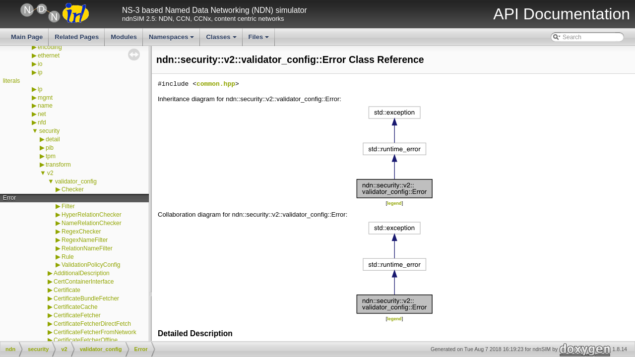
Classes (222, 39)
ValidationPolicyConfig (91, 264)
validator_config (76, 181)
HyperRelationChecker (92, 214)
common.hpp (215, 84)
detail (53, 139)
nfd (42, 122)
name (45, 105)
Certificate (67, 290)
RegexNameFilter (85, 240)
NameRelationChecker (92, 223)
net (42, 114)
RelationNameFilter (87, 248)
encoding (50, 47)
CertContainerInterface (84, 281)
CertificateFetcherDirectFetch (92, 323)
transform (58, 164)
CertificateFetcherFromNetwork (95, 332)
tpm (51, 156)
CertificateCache (76, 306)
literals (11, 80)
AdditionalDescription (82, 273)
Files (260, 39)
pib (50, 147)
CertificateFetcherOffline (86, 340)
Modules (124, 37)
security (49, 130)
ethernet (49, 55)
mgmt (45, 97)
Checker (73, 189)
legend (394, 203)
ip (40, 72)
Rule (68, 256)
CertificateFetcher (77, 315)
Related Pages (77, 37)
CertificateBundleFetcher (86, 298)
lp (40, 89)
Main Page (27, 37)
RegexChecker (81, 231)
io (40, 63)
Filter (68, 206)
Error (9, 197)
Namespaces (172, 39)
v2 (50, 173)
